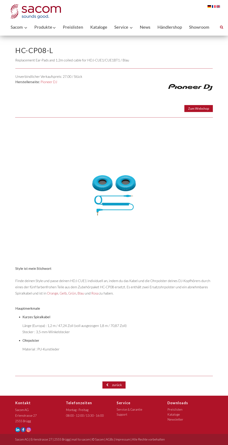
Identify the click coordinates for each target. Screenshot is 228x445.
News (145, 27)
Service (123, 27)
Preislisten (73, 27)
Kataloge (98, 27)
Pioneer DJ (49, 82)
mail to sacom (81, 439)
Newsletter (175, 419)
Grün (72, 293)
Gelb (63, 293)
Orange (52, 293)
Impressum (122, 439)
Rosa (95, 293)
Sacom (19, 27)
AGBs (109, 439)
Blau (80, 293)
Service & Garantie (129, 409)
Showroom (199, 27)
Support (122, 414)
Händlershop (169, 27)
